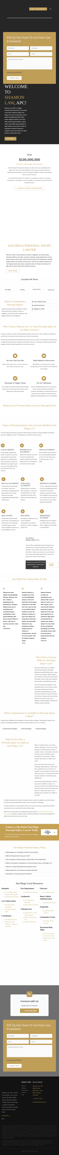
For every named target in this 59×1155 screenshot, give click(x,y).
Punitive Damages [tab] (41, 728)
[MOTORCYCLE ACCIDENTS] (22, 445)
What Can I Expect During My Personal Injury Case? (21, 866)
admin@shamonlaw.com (39, 1102)
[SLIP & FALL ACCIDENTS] (23, 479)
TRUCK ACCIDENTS (47, 450)
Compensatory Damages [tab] (10, 728)
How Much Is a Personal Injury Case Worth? (19, 873)
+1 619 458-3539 (29, 1011)
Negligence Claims (39, 309)
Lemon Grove (36, 289)
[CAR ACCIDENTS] (3, 445)
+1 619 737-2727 (37, 1098)
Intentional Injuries (39, 305)
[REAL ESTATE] (4, 511)
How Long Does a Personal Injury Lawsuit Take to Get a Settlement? (26, 859)
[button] (43, 302)
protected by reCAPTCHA (14, 72)
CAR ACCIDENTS (7, 450)
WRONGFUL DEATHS (48, 483)
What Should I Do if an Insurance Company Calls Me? (21, 870)
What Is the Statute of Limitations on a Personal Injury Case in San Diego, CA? (29, 863)
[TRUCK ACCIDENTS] (41, 445)
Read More (5, 1115)
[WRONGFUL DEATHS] (42, 479)
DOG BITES (25, 516)
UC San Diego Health (11, 892)
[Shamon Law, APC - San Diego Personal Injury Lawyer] (29, 964)
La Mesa (22, 290)
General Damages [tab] (26, 728)
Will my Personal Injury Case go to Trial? (18, 856)
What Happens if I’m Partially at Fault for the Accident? (22, 852)
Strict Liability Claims (40, 301)
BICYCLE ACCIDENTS (10, 483)
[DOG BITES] (23, 511)
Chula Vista (51, 290)
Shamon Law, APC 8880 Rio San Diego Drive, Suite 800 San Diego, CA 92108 (38, 1090)
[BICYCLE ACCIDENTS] (4, 479)
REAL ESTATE (7, 516)
